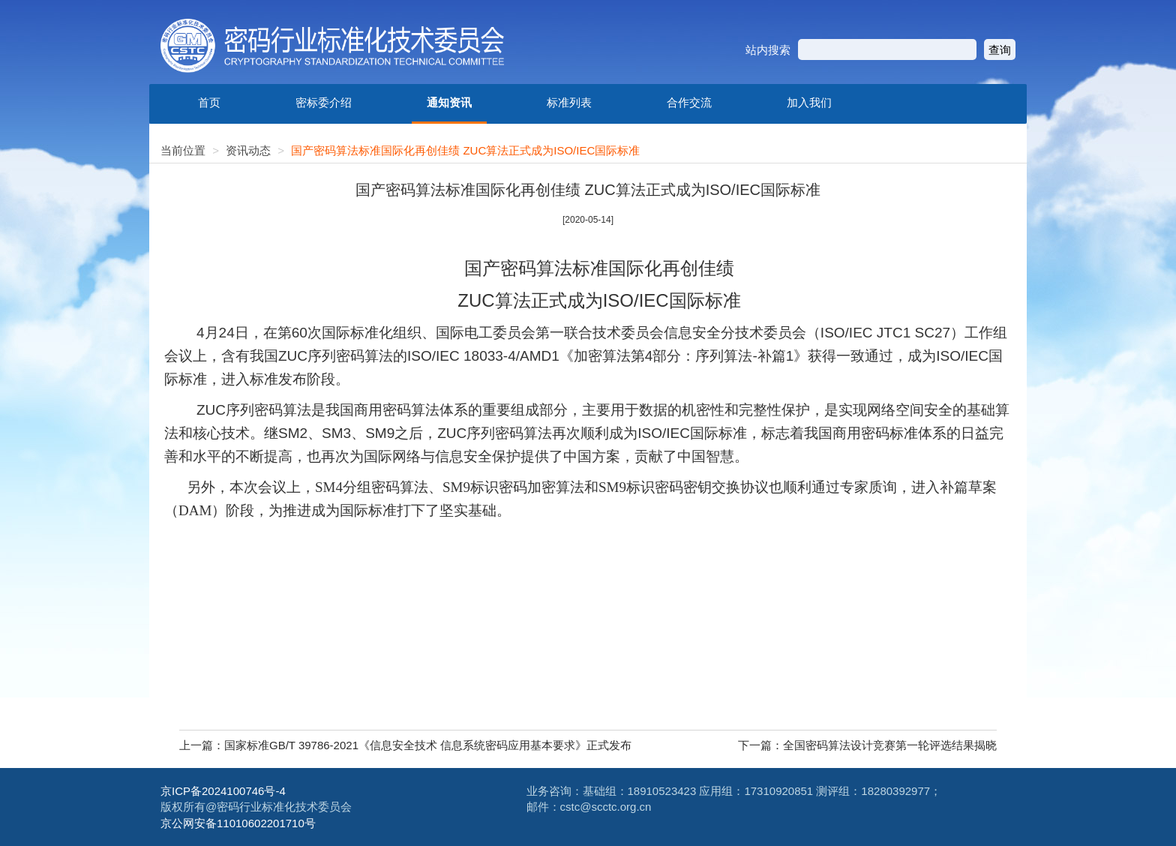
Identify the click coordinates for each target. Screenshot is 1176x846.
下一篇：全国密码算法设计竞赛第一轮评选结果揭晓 (867, 745)
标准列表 (569, 102)
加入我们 (809, 102)
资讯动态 (248, 150)
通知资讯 (449, 102)
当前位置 (183, 150)
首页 (209, 102)
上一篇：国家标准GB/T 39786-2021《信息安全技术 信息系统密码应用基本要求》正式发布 (405, 745)
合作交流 (689, 102)
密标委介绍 (324, 102)
